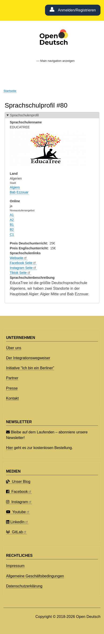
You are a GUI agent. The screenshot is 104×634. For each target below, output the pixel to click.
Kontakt (12, 398)
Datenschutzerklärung (24, 586)
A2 (12, 220)
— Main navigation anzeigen (55, 61)
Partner (12, 378)
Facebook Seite (23, 263)
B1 (12, 224)
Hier (9, 448)
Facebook (19, 492)
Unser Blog (18, 482)
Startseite (9, 91)
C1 (12, 234)
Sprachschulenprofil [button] (24, 115)
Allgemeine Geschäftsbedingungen (35, 576)
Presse (12, 388)
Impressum (15, 566)
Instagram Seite (23, 268)
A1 (12, 215)
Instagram (19, 502)
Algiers (15, 187)
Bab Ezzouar (19, 192)
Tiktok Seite (20, 273)
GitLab (16, 532)
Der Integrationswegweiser (28, 358)
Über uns (13, 348)
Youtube (18, 512)
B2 (12, 229)
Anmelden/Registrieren (77, 10)
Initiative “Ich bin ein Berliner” (30, 368)
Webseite (18, 258)
